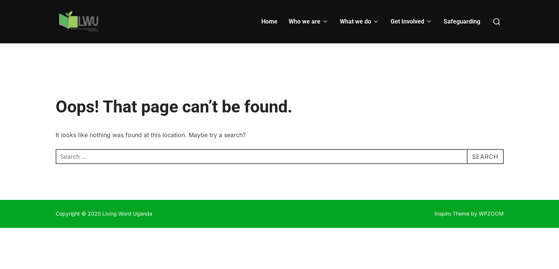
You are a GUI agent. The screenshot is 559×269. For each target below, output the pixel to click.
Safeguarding (462, 21)
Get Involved (411, 21)
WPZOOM (491, 213)
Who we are (309, 21)
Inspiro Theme (452, 213)
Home (269, 21)
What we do (359, 21)
